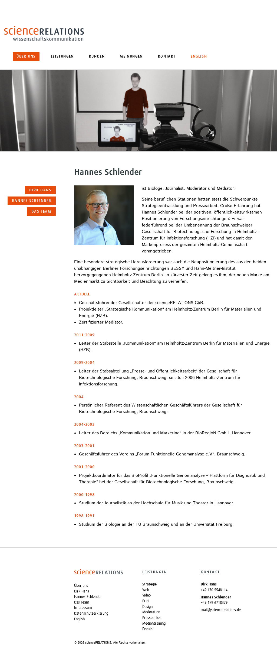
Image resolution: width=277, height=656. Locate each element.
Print (146, 601)
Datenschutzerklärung (91, 613)
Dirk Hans (40, 190)
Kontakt (167, 56)
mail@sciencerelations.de (221, 610)
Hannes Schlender (31, 201)
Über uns (26, 56)
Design (147, 607)
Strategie (149, 584)
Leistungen (62, 56)
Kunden (97, 56)
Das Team (41, 212)
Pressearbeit (152, 618)
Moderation (151, 612)
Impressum (83, 608)
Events (147, 629)
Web (145, 590)
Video (146, 595)
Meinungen (131, 56)
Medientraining (154, 623)
